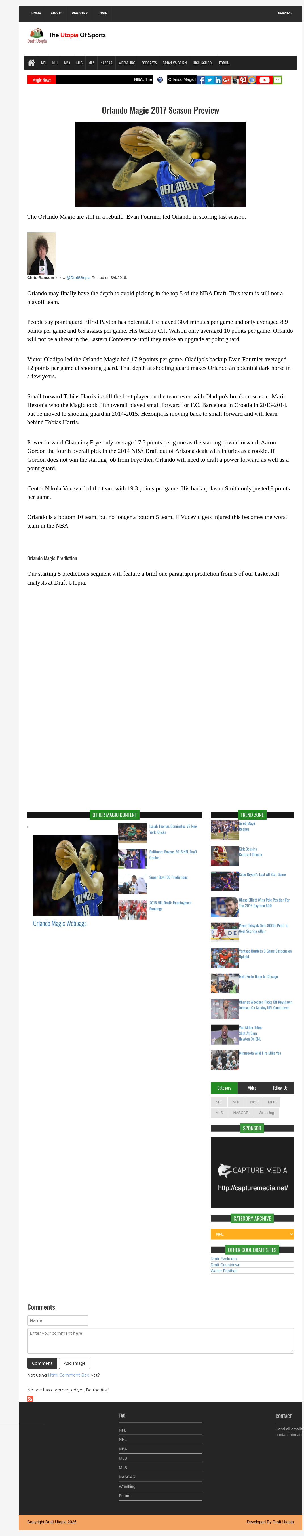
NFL (43, 63)
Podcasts (149, 63)
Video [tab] (252, 1088)
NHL (55, 63)
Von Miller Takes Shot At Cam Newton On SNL (250, 1029)
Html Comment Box (68, 1375)
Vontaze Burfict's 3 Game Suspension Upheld (265, 950)
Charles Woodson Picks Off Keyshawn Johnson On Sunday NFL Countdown (265, 1001)
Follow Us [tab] (280, 1088)
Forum (224, 63)
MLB (79, 63)
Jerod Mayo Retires (247, 822)
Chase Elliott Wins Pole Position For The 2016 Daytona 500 (264, 899)
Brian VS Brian (175, 63)
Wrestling (127, 63)
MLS (91, 63)
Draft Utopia (56, 1522)
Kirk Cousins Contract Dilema (250, 848)
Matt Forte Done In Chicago (258, 973)
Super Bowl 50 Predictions (168, 874)
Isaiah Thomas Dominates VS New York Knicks (173, 826)
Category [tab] (224, 1088)
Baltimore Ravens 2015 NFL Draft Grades (173, 851)
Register (80, 13)
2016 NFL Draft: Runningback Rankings (170, 902)
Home (36, 13)
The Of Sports (66, 35)
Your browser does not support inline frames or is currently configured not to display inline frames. (160, 646)
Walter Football (224, 1267)
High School (203, 63)
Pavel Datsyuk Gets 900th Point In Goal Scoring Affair (263, 925)
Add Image (75, 1363)
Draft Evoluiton (224, 1255)
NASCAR (106, 63)
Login (102, 13)
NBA (67, 63)
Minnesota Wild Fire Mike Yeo (260, 1049)
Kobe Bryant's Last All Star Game (262, 871)
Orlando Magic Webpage (60, 923)
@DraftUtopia (79, 277)
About (56, 13)
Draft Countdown (225, 1261)
